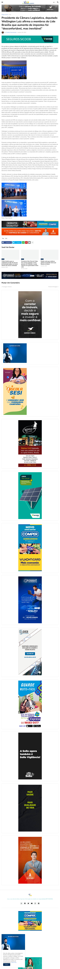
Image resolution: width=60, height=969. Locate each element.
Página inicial (5, 14)
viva (10, 14)
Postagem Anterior (7, 286)
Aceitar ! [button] (7, 964)
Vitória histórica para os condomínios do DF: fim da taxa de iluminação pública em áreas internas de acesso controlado (10, 263)
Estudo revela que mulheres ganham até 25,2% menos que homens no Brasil (48, 263)
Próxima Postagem (53, 286)
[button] (2, 2)
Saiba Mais (13, 962)
